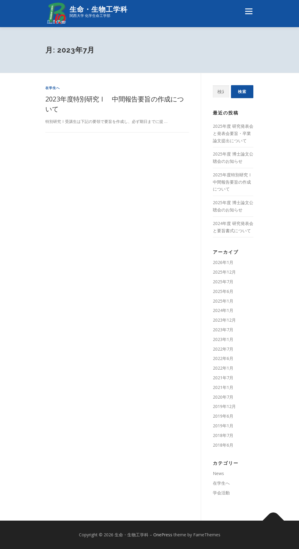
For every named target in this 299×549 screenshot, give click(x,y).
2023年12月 (224, 320)
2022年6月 (223, 358)
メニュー (248, 11)
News (218, 473)
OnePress (162, 535)
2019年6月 (223, 416)
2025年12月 (224, 272)
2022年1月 (223, 368)
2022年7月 (223, 349)
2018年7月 (223, 435)
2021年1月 (223, 387)
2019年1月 (223, 426)
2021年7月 (223, 377)
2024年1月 (223, 310)
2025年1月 (223, 301)
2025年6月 (223, 291)
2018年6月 (223, 445)
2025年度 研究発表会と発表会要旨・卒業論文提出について (233, 133)
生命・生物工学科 (99, 9)
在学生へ (52, 87)
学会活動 (221, 493)
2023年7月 (223, 329)
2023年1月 (223, 339)
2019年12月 (224, 406)
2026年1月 (223, 262)
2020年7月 (223, 397)
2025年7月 (223, 281)
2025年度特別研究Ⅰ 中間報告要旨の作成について (234, 182)
